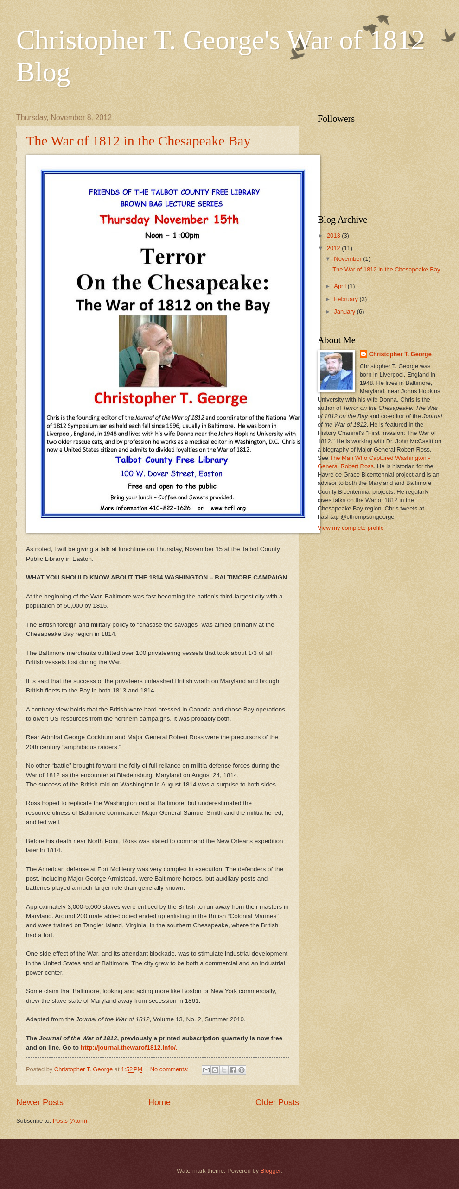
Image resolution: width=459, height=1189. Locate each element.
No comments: (170, 1069)
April (340, 286)
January (345, 311)
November (348, 258)
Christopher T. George (400, 354)
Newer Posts (40, 1102)
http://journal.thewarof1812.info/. (129, 1047)
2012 (334, 248)
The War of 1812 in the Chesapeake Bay (138, 140)
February (346, 299)
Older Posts (277, 1102)
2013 (334, 235)
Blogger (271, 1170)
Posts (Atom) (70, 1120)
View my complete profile (351, 527)
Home (159, 1102)
